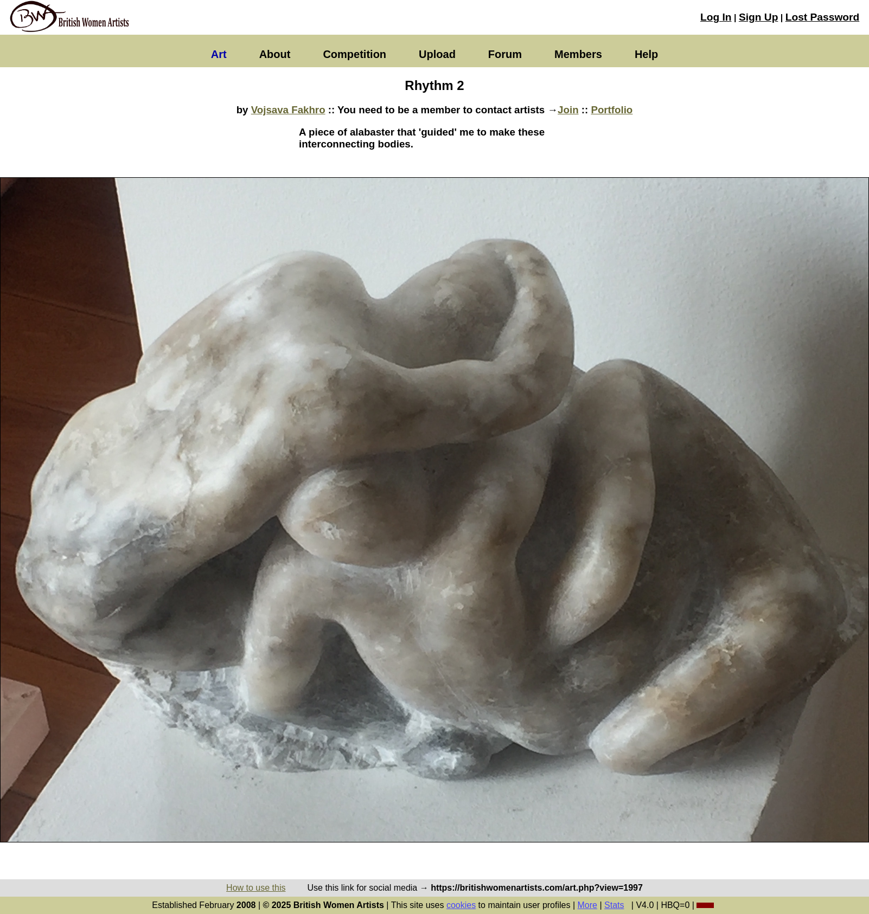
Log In (716, 17)
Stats (614, 905)
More (587, 905)
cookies (461, 905)
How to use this (255, 887)
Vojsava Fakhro (288, 109)
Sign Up (758, 17)
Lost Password (822, 17)
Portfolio (611, 109)
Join (568, 109)
